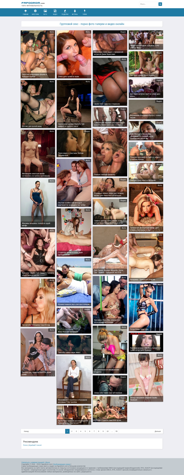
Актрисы (75, 12)
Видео (55, 12)
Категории (35, 12)
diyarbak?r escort (35, 445)
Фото (45, 12)
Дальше (158, 431)
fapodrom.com (33, 4)
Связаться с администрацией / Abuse (35, 462)
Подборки (65, 12)
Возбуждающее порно (61, 464)
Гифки (85, 12)
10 (108, 431)
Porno (25, 445)
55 (117, 431)
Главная (25, 12)
